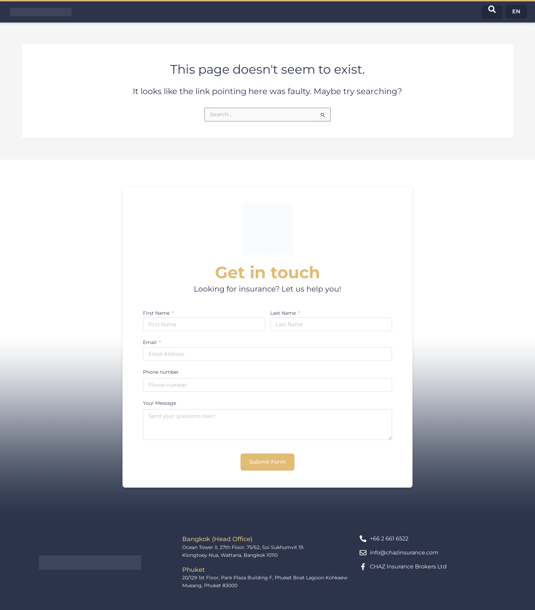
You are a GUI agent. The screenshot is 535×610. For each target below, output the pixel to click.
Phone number (161, 372)
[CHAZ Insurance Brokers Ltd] (363, 566)
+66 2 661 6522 (389, 538)
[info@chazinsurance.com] (363, 552)
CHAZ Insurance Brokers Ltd (408, 566)
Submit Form (267, 462)
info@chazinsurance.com (404, 552)
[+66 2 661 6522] (363, 538)
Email (150, 342)
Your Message (159, 403)
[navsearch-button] (492, 12)
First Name (156, 313)
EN (516, 11)
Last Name (283, 313)
